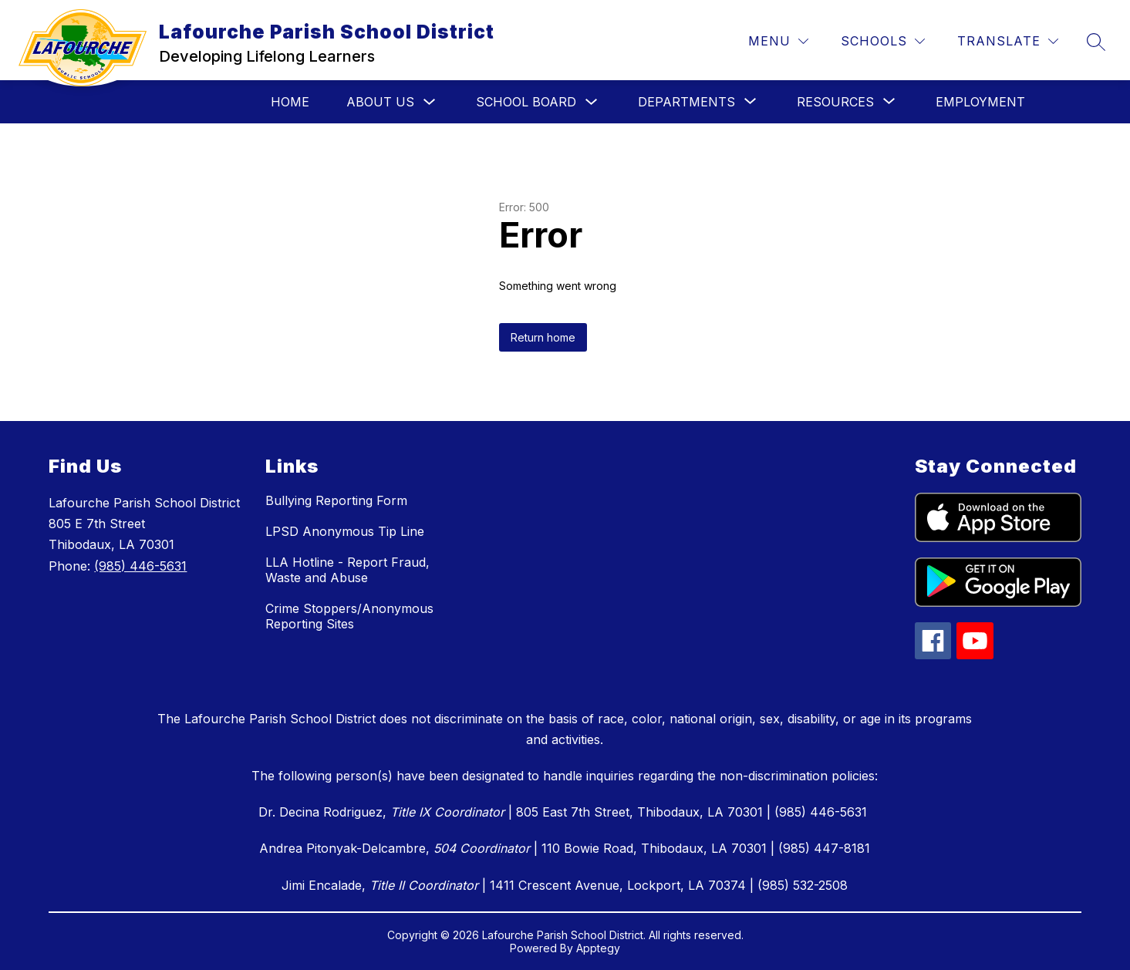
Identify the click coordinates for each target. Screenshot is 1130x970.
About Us (380, 101)
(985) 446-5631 (140, 566)
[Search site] (1096, 41)
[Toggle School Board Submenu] (591, 102)
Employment (980, 101)
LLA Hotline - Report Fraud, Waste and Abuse (347, 569)
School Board (526, 101)
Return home (543, 337)
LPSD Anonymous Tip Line (344, 531)
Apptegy (598, 948)
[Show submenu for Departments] (686, 102)
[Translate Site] (1007, 41)
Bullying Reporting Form (336, 500)
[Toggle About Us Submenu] (429, 102)
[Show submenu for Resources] (835, 102)
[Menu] (778, 41)
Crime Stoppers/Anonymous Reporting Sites (349, 616)
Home (290, 101)
